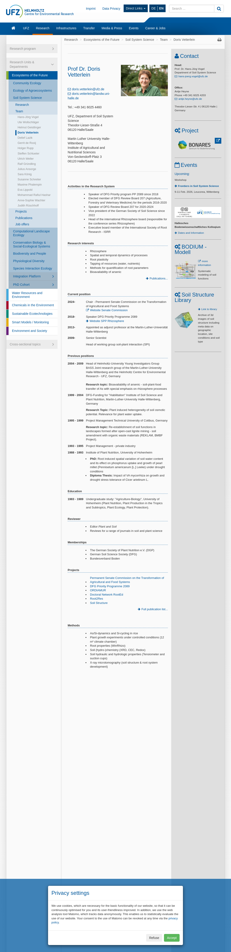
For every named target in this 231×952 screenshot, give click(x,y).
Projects (21, 211)
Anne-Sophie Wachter (31, 200)
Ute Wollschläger (28, 122)
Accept (172, 938)
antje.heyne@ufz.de (190, 98)
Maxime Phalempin (30, 184)
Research (42, 28)
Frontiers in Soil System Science (198, 185)
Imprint (91, 8)
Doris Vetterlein (28, 132)
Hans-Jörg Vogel (28, 117)
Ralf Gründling (27, 163)
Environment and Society (29, 331)
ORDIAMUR (98, 590)
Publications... (159, 278)
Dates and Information (191, 232)
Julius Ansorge (27, 169)
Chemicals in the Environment (33, 305)
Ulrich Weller (26, 158)
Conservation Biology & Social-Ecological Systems (31, 244)
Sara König (25, 174)
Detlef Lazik (25, 137)
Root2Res (96, 598)
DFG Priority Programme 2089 (110, 586)
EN (161, 8)
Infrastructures (66, 28)
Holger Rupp (26, 148)
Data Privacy (111, 8)
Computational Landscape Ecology (31, 233)
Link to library (209, 309)
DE (153, 8)
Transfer (89, 28)
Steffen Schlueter (28, 153)
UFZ (26, 28)
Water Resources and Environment (27, 295)
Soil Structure (99, 603)
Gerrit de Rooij (27, 143)
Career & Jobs (155, 28)
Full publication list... (154, 609)
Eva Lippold (25, 189)
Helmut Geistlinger (29, 127)
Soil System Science (27, 98)
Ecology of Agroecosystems (32, 90)
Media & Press (112, 28)
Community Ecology (27, 83)
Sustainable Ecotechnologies (32, 313)
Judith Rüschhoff (28, 205)
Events (134, 28)
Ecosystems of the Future (30, 75)
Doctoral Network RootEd (106, 594)
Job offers (22, 224)
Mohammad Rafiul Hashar (34, 195)
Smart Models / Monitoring (30, 322)
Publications (23, 218)
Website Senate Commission (109, 310)
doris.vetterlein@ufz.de (88, 89)
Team (19, 111)
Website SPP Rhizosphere (107, 321)
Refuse (154, 938)
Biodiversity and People (29, 253)
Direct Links (136, 8)
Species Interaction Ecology (32, 268)
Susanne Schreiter (29, 179)
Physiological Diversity (28, 261)
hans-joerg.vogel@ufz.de (193, 76)
